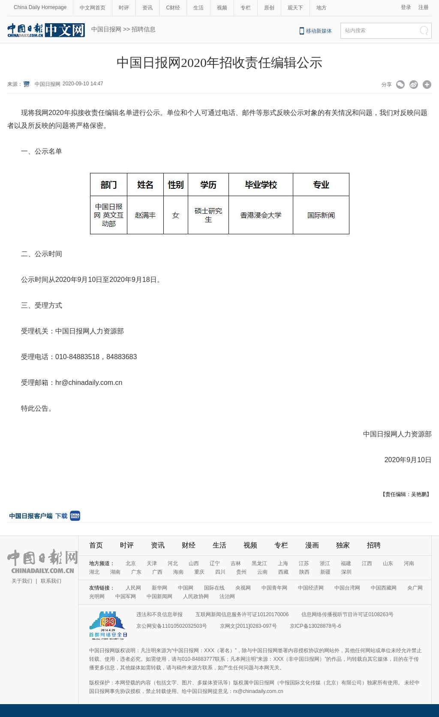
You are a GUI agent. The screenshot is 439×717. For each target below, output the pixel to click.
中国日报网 (106, 29)
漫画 (312, 545)
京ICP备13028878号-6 (315, 626)
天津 (152, 563)
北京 (131, 563)
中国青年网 (274, 588)
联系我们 (51, 581)
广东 (136, 572)
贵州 (241, 572)
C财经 (173, 8)
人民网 (133, 588)
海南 (178, 572)
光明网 (97, 596)
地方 (321, 8)
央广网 (415, 588)
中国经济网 (311, 588)
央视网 (243, 588)
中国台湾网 (347, 588)
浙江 (325, 563)
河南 (409, 563)
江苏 (304, 563)
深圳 (346, 572)
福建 (346, 563)
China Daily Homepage (40, 7)
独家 (343, 545)
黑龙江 (259, 563)
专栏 (246, 8)
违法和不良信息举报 (159, 614)
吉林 (236, 563)
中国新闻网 (159, 596)
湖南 (115, 572)
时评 (124, 8)
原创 (269, 8)
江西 (367, 563)
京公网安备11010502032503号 (171, 626)
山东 (388, 563)
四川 (220, 572)
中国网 (185, 588)
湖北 (94, 572)
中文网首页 (92, 8)
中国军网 (125, 596)
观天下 (295, 8)
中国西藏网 (384, 588)
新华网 (159, 588)
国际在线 (214, 588)
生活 (198, 8)
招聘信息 (144, 29)
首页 (96, 545)
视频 (222, 8)
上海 (283, 563)
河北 (173, 563)
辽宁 (215, 563)
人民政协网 (196, 596)
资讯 (147, 8)
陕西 (304, 572)
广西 (157, 572)
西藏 (283, 572)
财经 (188, 545)
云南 (262, 572)
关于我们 (22, 581)
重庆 (199, 572)
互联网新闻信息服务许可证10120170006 (242, 614)
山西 (194, 563)
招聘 (374, 545)
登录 (406, 7)
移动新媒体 (319, 31)
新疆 (325, 572)
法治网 (227, 596)
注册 (423, 7)
